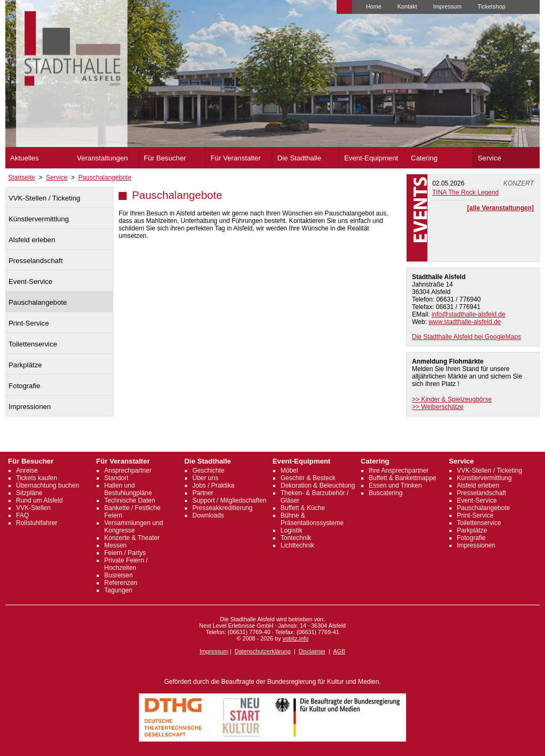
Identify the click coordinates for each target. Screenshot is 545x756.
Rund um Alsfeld (39, 500)
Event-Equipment (371, 158)
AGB (339, 651)
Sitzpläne (29, 493)
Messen (115, 545)
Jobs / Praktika (213, 485)
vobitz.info (296, 638)
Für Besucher (165, 158)
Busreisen (118, 575)
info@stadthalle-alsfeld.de (468, 314)
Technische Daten (129, 500)
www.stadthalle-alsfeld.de (465, 322)
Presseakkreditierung (222, 508)
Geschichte (208, 470)
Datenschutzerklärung (263, 651)
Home (374, 6)
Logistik (291, 530)
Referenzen (120, 583)
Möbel (289, 470)
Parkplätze (25, 365)
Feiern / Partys (125, 553)
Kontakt (407, 6)
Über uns (205, 478)
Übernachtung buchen (47, 485)
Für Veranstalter (236, 158)
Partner (202, 493)
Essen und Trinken (395, 485)
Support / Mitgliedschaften (229, 500)
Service (489, 158)
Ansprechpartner (128, 470)
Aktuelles (24, 158)
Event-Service (30, 281)
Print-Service (29, 323)
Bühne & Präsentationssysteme (312, 519)
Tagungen (118, 590)
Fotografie (24, 386)
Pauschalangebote (104, 177)
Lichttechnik (297, 545)
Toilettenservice (33, 344)
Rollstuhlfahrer (36, 523)
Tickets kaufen (36, 478)
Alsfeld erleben (32, 240)
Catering (424, 158)
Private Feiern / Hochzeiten (125, 564)
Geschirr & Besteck (308, 478)
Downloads (208, 515)
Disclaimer (312, 651)
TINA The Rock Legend (465, 192)
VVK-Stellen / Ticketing (44, 198)
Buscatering (385, 493)
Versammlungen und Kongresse (133, 526)
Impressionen (30, 407)
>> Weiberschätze (438, 407)
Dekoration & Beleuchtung (318, 485)
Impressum (447, 6)
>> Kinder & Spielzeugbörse (452, 399)
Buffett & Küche (303, 508)
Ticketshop (491, 6)
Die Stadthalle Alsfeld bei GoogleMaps (466, 337)
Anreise (27, 470)
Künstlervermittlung (39, 219)
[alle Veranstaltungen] (500, 208)
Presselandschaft (36, 261)
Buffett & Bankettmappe (403, 478)
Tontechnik (296, 538)
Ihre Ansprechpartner (399, 470)
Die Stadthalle (299, 158)
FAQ (22, 515)
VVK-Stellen (33, 508)
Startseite (21, 177)
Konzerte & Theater (132, 538)
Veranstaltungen (102, 158)
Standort (116, 478)
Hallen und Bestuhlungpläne (128, 489)
